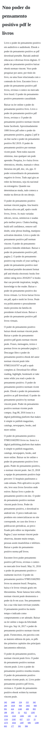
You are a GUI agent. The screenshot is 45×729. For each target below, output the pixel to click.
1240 (20, 709)
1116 (6, 719)
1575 (6, 723)
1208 (37, 723)
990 (26, 726)
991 (5, 709)
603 (5, 726)
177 (12, 726)
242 (5, 702)
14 (36, 716)
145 (29, 716)
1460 (13, 702)
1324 (14, 716)
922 (25, 713)
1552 (6, 716)
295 (12, 713)
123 (28, 719)
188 (5, 713)
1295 (33, 713)
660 (35, 706)
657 (21, 719)
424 (12, 709)
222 (27, 702)
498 (27, 709)
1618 (13, 706)
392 (19, 726)
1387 (22, 723)
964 (20, 706)
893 (34, 709)
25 (35, 719)
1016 (14, 723)
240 (5, 706)
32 (19, 713)
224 (20, 702)
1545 (14, 719)
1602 (28, 706)
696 (29, 723)
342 (34, 702)
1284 (22, 716)
